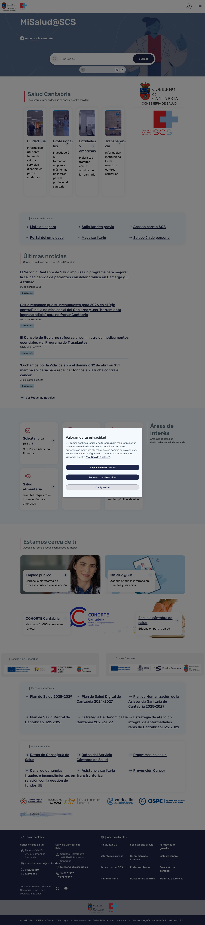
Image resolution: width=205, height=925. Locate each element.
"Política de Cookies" (98, 457)
